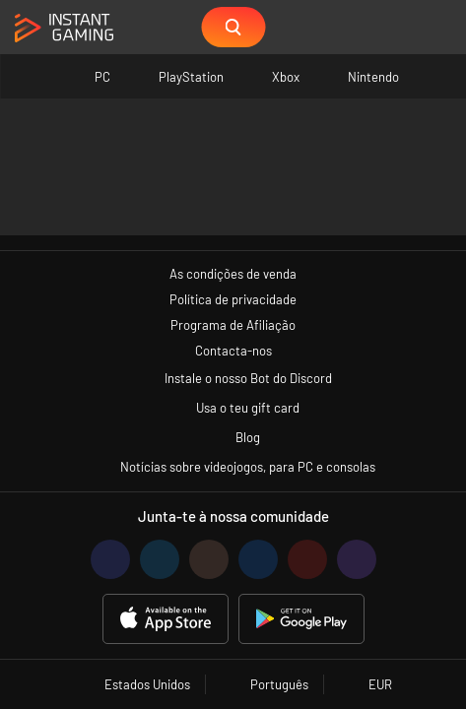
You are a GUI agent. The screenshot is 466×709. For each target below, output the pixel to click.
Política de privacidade (233, 299)
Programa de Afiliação (233, 325)
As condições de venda (233, 274)
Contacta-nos (233, 350)
